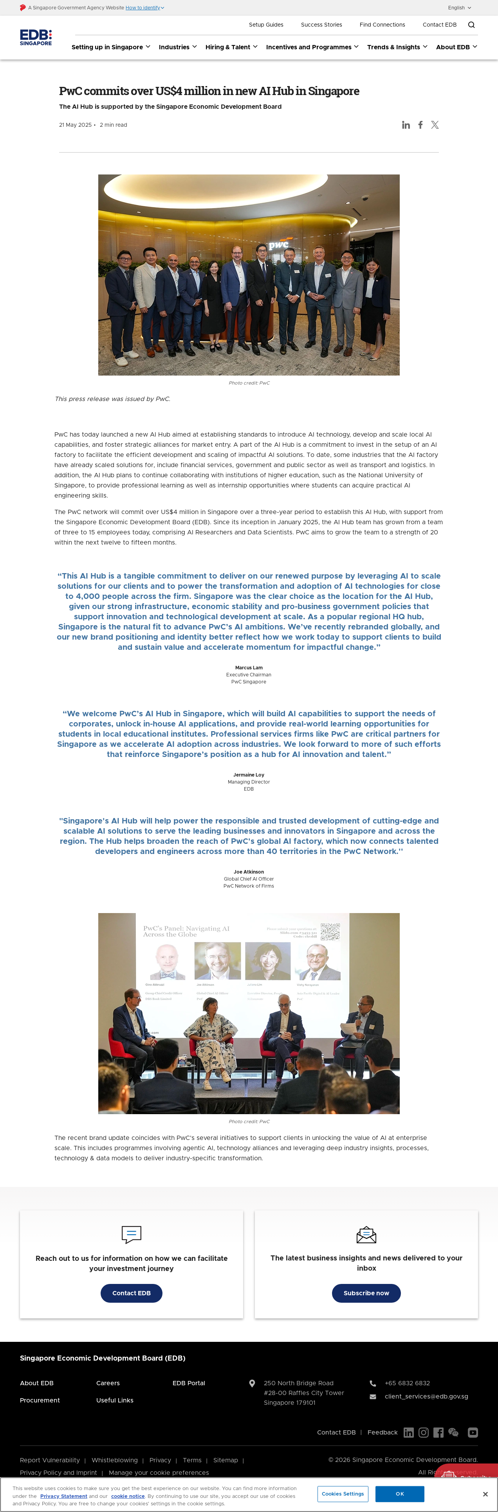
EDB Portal (189, 1383)
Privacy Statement (63, 1496)
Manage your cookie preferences (159, 1473)
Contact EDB (440, 25)
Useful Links (115, 1400)
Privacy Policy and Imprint (58, 1473)
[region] (249, 1494)
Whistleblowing (115, 1460)
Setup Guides (266, 25)
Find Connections (382, 25)
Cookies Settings (343, 1493)
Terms (192, 1460)
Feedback (383, 1432)
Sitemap (225, 1460)
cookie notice (128, 1496)
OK (400, 1493)
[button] (145, 8)
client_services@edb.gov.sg (426, 1396)
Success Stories (321, 25)
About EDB (37, 1383)
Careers (108, 1383)
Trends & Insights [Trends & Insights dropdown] (397, 46)
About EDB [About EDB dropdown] (457, 46)
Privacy (160, 1460)
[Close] (485, 1494)
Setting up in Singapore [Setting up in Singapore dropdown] (111, 46)
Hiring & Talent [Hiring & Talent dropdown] (232, 46)
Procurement (40, 1400)
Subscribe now (366, 1293)
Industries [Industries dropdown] (178, 46)
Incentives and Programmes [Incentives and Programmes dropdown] (313, 46)
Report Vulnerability (50, 1460)
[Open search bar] (471, 25)
